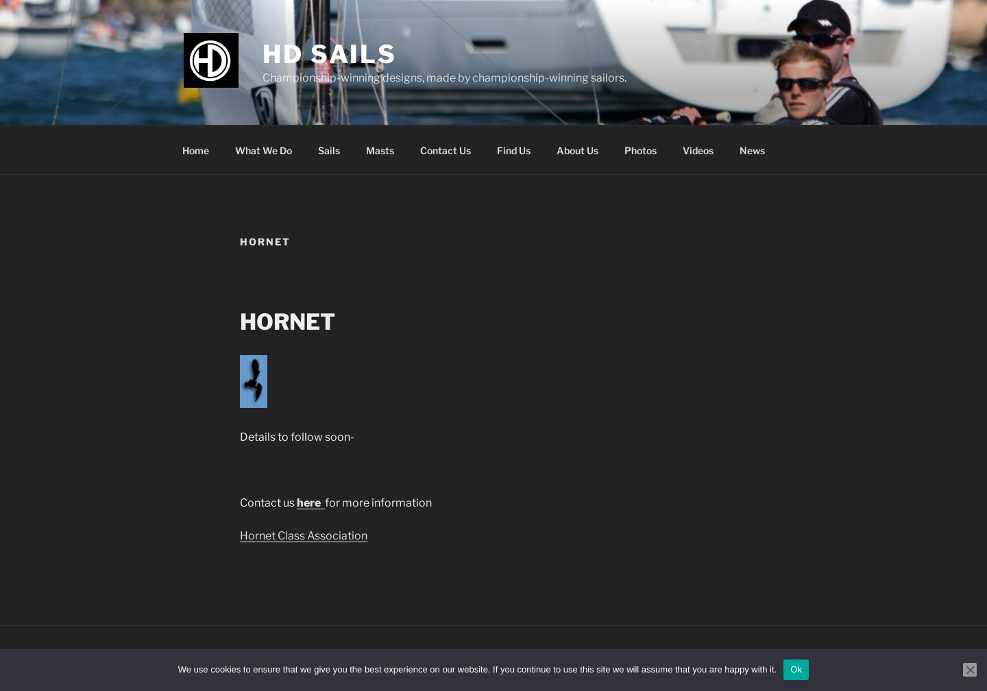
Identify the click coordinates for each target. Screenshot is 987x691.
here (310, 502)
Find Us (514, 150)
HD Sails (330, 54)
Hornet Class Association (303, 535)
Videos (698, 150)
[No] (970, 670)
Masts (380, 150)
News (752, 150)
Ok (796, 669)
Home (195, 150)
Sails (329, 150)
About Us (577, 150)
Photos (640, 150)
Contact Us (445, 150)
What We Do (263, 150)
